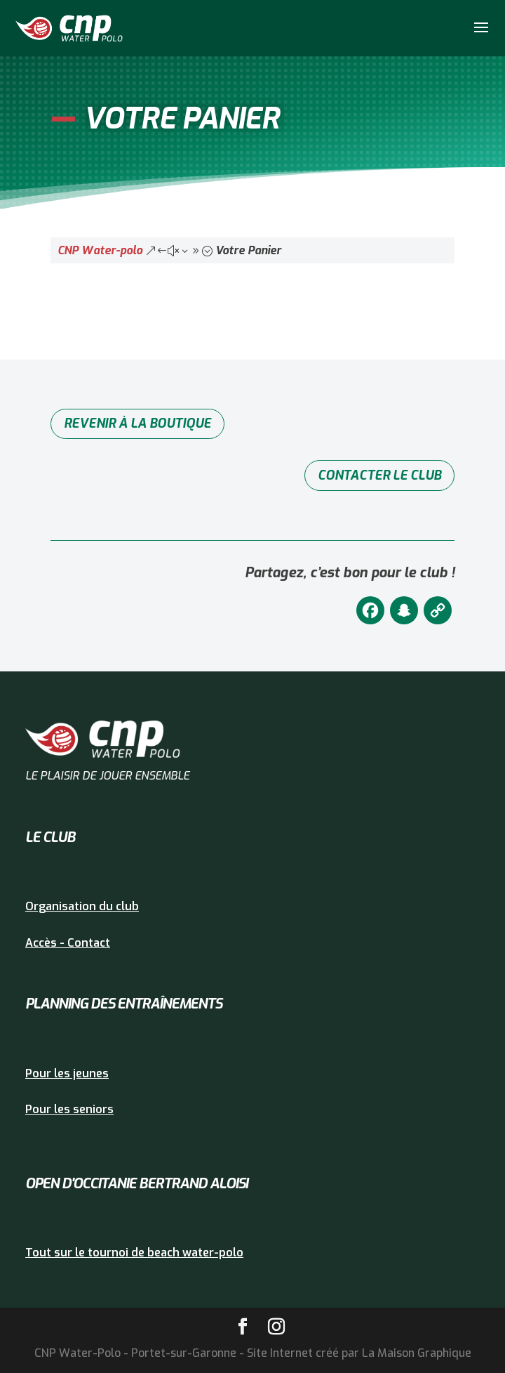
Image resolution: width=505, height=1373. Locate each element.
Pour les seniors (69, 1109)
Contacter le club (379, 475)
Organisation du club (82, 906)
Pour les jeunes (67, 1073)
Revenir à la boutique (137, 423)
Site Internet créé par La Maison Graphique (359, 1353)
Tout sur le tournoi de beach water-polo (134, 1252)
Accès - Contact (67, 942)
